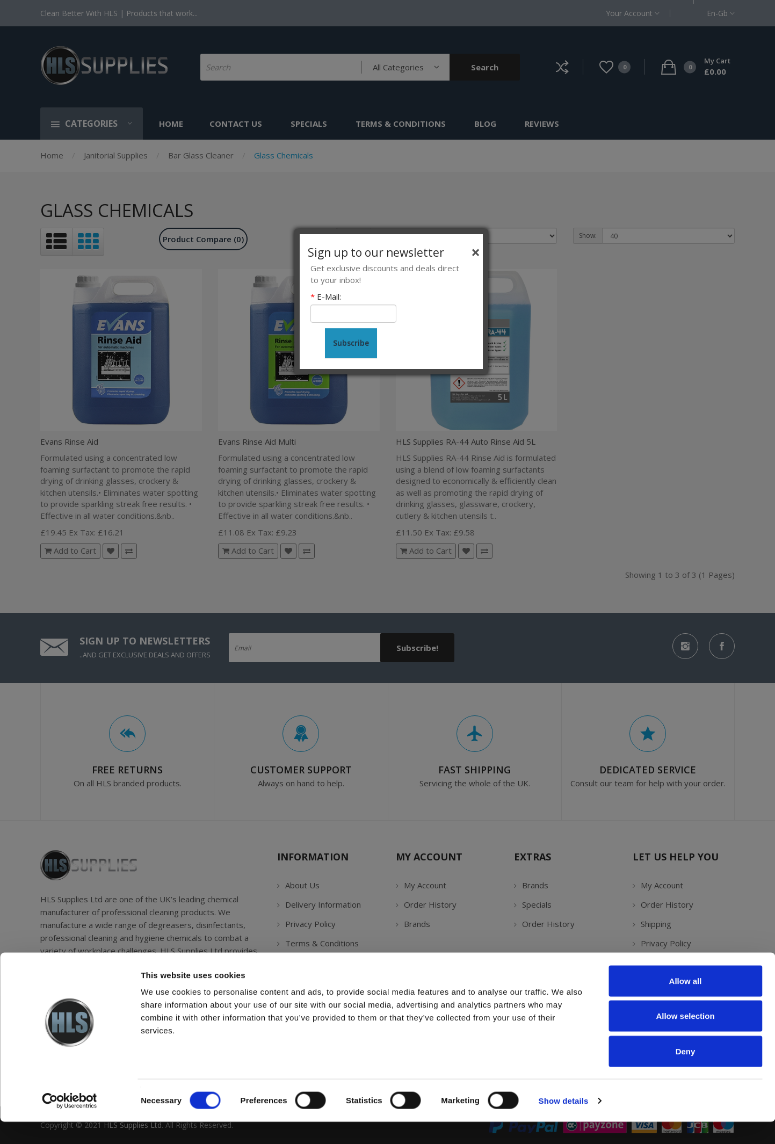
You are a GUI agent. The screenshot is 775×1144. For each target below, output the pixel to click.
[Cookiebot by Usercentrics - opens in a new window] (70, 1123)
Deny (686, 1073)
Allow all (685, 1003)
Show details (564, 1122)
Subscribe (351, 343)
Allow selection (685, 1038)
